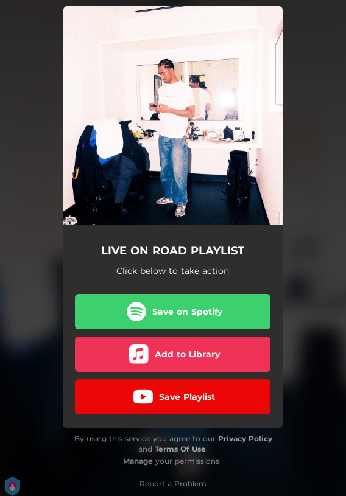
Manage (138, 461)
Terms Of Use (180, 448)
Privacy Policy (245, 438)
